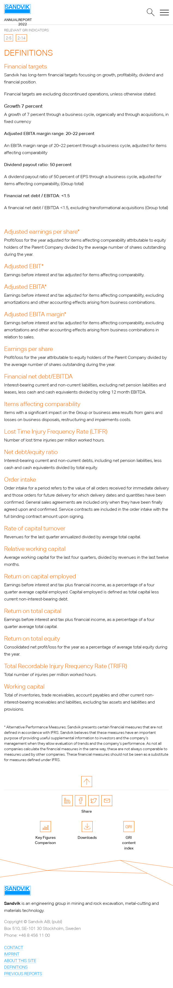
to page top (86, 781)
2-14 (21, 38)
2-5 (8, 38)
